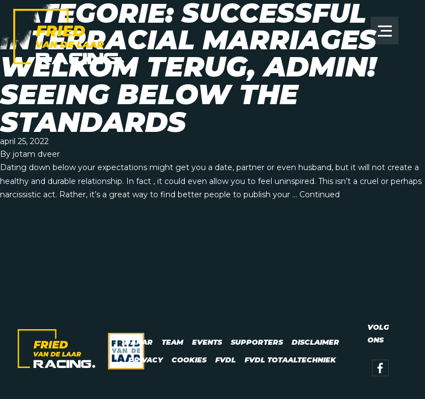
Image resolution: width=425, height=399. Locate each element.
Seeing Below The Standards (149, 108)
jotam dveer (36, 154)
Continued (319, 195)
